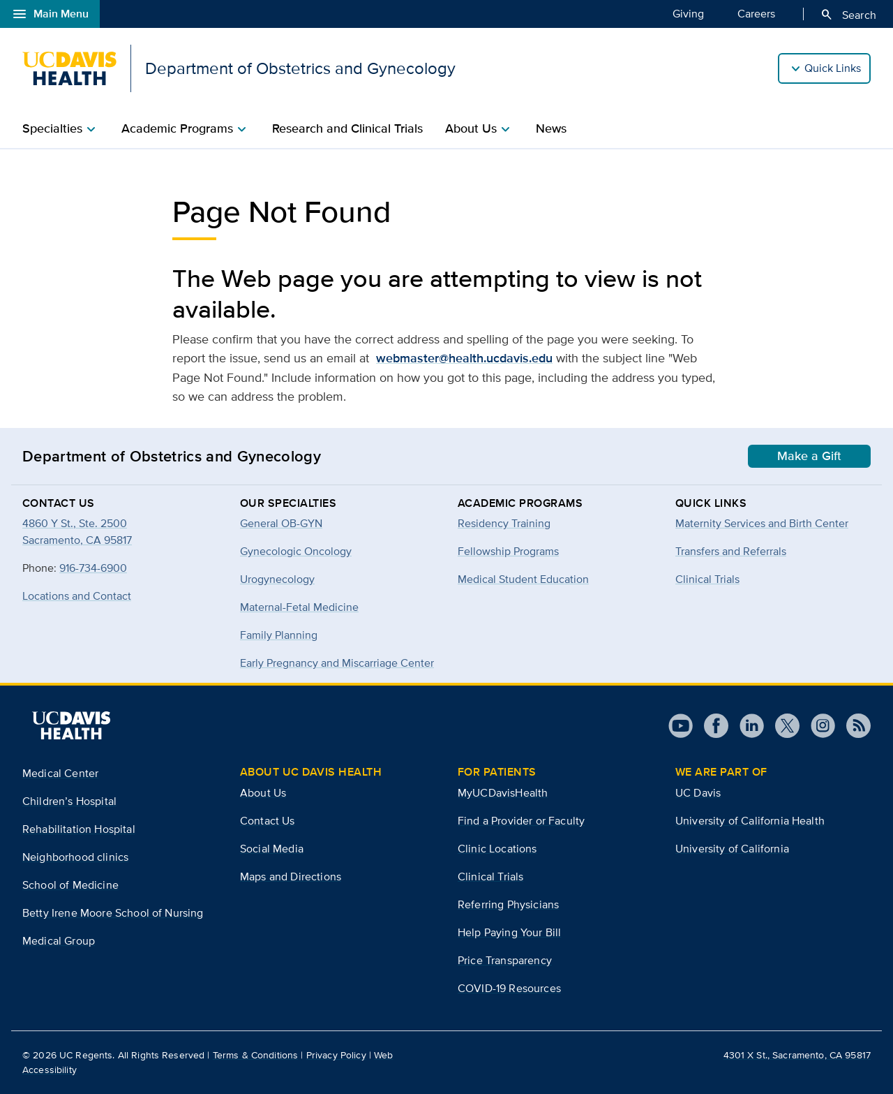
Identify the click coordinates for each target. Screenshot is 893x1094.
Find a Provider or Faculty (521, 821)
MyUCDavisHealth (503, 793)
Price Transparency (505, 960)
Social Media (271, 849)
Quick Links (832, 68)
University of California (732, 849)
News (551, 128)
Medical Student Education (523, 579)
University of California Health (750, 821)
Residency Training (504, 523)
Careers (756, 13)
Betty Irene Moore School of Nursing (113, 913)
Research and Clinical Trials (347, 128)
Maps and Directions (290, 876)
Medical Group (58, 941)
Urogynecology (277, 579)
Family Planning (278, 635)
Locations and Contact (76, 596)
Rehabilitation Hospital (78, 829)
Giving (688, 13)
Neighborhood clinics (75, 857)
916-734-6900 (93, 568)
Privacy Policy (336, 1055)
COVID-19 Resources (509, 988)
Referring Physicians (508, 904)
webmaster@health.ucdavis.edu (464, 358)
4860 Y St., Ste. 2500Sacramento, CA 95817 (77, 531)
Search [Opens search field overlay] (848, 14)
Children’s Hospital (69, 801)
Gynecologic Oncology (296, 551)
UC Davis (698, 793)
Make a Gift (809, 456)
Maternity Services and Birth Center (761, 523)
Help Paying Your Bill (509, 932)
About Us (263, 793)
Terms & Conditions (256, 1055)
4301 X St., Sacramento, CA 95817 (797, 1055)
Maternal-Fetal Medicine (299, 607)
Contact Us (267, 821)
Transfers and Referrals (730, 551)
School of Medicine (70, 885)
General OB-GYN (281, 523)
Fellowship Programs (508, 551)
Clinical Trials (707, 579)
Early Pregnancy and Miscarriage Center (337, 663)
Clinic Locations (497, 849)
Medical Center (60, 773)
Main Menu (50, 14)
